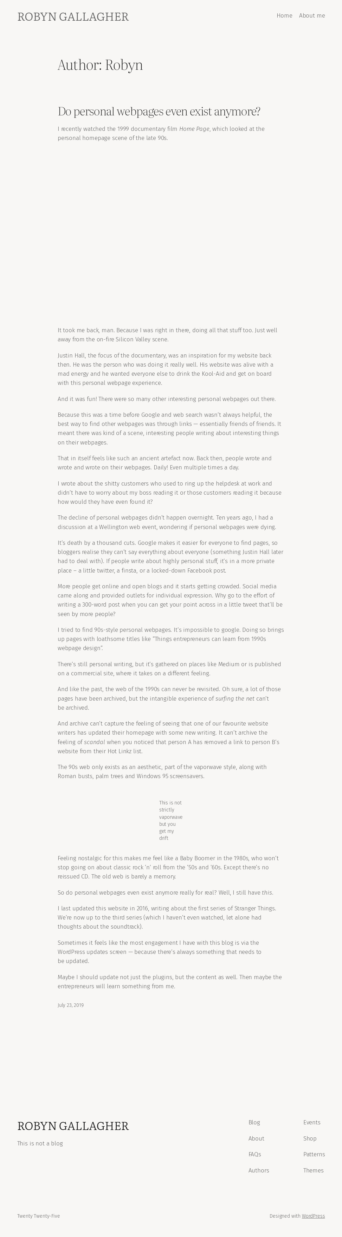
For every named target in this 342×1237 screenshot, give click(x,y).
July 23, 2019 (71, 1005)
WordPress (313, 1216)
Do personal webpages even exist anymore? (159, 110)
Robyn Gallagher (73, 15)
